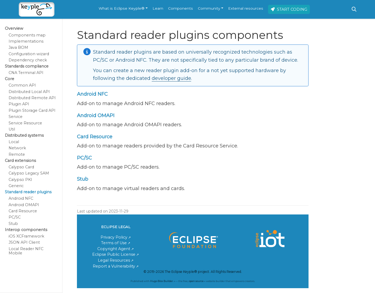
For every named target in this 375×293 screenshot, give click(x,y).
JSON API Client (24, 242)
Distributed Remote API (32, 97)
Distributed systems (24, 135)
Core (9, 78)
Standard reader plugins (28, 192)
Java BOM (18, 47)
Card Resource (23, 211)
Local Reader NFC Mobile (26, 250)
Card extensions (20, 160)
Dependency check (28, 60)
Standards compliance (27, 66)
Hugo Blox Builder (161, 281)
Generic (16, 185)
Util (12, 129)
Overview (14, 28)
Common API (22, 85)
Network (17, 148)
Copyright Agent (113, 248)
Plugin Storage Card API (32, 110)
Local (14, 141)
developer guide (171, 78)
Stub (13, 223)
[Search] (354, 9)
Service (16, 116)
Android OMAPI (24, 204)
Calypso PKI (20, 179)
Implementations (26, 41)
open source (196, 281)
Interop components (26, 229)
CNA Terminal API (26, 72)
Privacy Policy (114, 237)
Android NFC (21, 198)
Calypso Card (21, 167)
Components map (27, 35)
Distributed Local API (29, 91)
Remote (17, 154)
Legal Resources (114, 260)
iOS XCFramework (26, 236)
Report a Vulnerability (114, 266)
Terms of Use (114, 242)
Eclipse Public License (113, 254)
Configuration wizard (29, 53)
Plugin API (19, 104)
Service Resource (25, 123)
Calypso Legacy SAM (29, 173)
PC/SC (15, 217)
